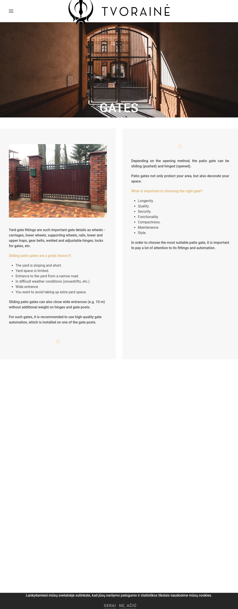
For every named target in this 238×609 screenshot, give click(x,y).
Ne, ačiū (127, 605)
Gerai (110, 605)
